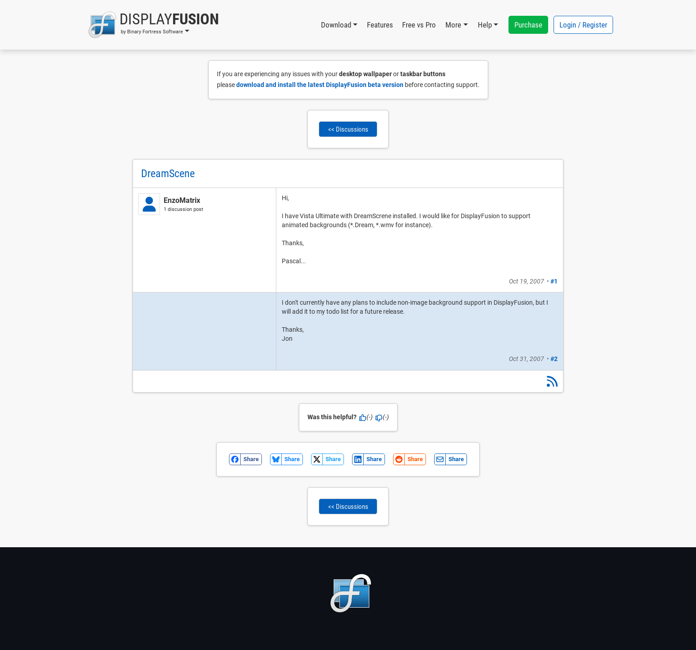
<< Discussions (348, 129)
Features (380, 24)
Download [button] (336, 24)
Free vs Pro (419, 24)
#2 (554, 358)
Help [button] (485, 24)
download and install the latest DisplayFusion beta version (319, 84)
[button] (153, 24)
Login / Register (583, 24)
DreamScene (168, 173)
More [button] (453, 24)
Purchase (528, 24)
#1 (554, 281)
